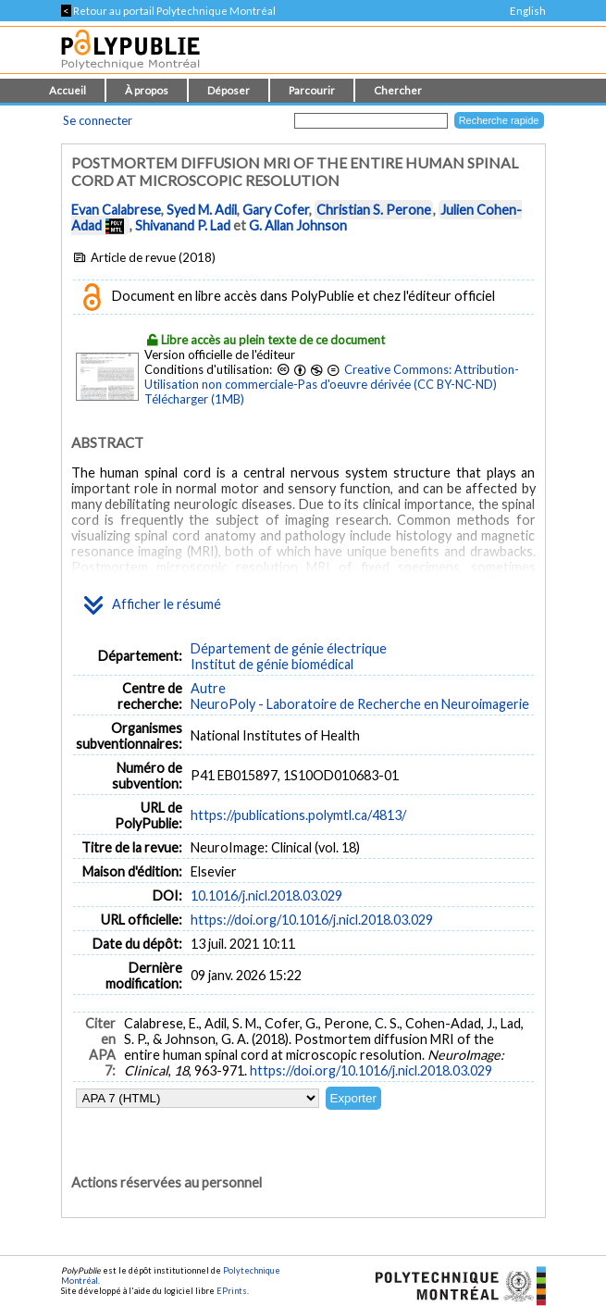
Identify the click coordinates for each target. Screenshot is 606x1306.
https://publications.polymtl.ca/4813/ (298, 815)
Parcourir (312, 90)
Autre (208, 688)
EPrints (231, 1291)
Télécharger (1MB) (194, 399)
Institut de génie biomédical (272, 664)
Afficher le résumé (152, 605)
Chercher (398, 90)
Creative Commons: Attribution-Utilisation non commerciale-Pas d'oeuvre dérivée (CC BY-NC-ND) (331, 377)
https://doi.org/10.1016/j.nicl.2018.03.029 (312, 919)
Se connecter (97, 120)
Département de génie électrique (289, 648)
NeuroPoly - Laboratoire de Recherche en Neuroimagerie (360, 704)
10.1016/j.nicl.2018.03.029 (266, 895)
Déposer (228, 90)
